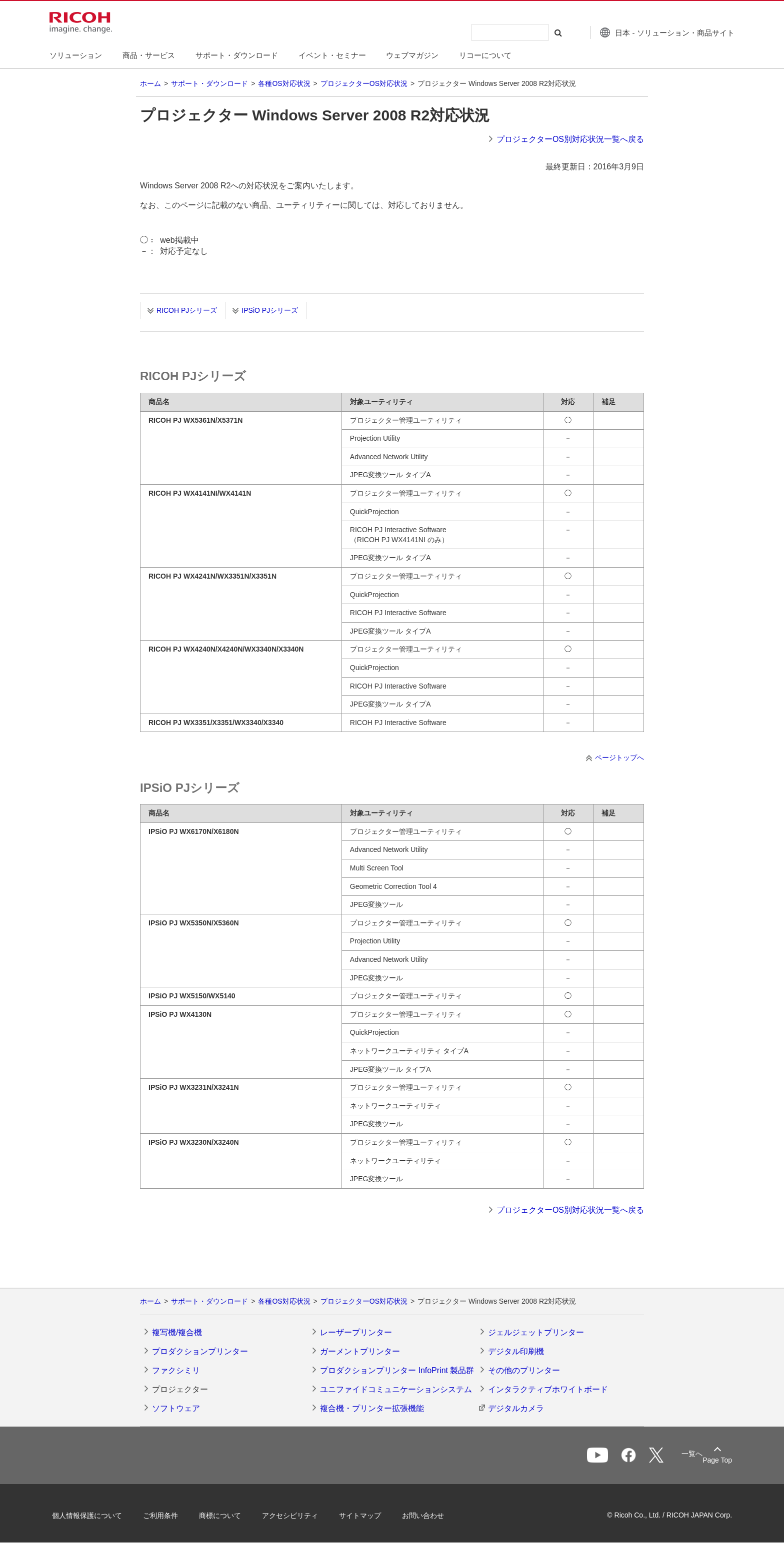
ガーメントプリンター (360, 1351)
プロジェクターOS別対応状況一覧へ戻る (570, 139)
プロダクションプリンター (200, 1351)
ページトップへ (619, 758)
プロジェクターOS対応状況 (364, 83)
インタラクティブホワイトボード (548, 1389)
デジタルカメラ (516, 1408)
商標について (225, 1516)
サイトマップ (365, 1516)
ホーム (150, 83)
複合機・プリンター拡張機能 (372, 1408)
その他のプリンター (524, 1370)
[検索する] (553, 32)
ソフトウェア (176, 1408)
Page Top (712, 1460)
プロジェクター (180, 1389)
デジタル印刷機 (516, 1351)
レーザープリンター (356, 1332)
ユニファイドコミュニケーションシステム (396, 1389)
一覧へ (675, 1456)
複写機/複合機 (177, 1332)
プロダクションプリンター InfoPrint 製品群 (397, 1370)
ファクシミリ (176, 1370)
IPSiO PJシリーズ (270, 310)
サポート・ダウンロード (209, 83)
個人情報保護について (92, 1516)
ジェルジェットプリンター (536, 1332)
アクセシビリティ (295, 1516)
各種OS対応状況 (284, 83)
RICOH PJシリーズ (186, 310)
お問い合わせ (428, 1516)
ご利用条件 (165, 1516)
